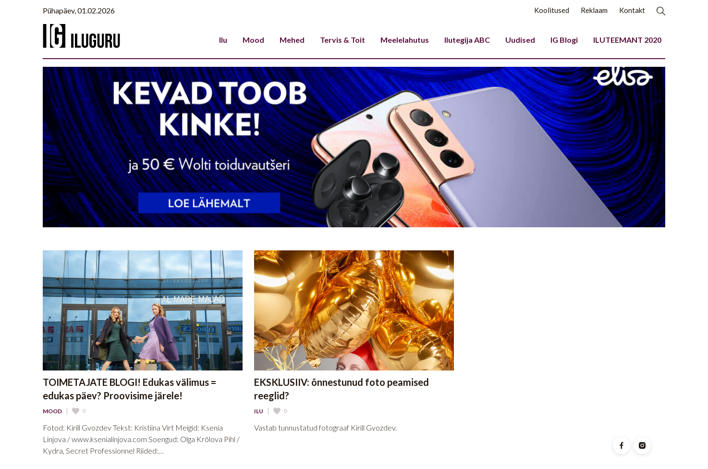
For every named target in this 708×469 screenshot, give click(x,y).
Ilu (223, 39)
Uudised (520, 39)
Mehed (292, 39)
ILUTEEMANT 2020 (627, 39)
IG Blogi (564, 39)
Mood (253, 39)
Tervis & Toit (342, 39)
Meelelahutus (404, 39)
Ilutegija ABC (467, 39)
